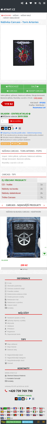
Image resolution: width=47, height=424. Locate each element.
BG (10, 412)
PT (16, 415)
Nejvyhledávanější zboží (15, 360)
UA (10, 418)
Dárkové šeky (12, 350)
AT (35, 408)
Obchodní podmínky (14, 286)
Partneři (10, 363)
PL (42, 408)
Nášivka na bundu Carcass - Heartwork (23, 212)
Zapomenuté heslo (14, 334)
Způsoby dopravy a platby (16, 320)
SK (36, 415)
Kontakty (10, 308)
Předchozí (12, 86)
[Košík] (35, 3)
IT (22, 408)
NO (10, 415)
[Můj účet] (26, 3)
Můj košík (10, 323)
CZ (3, 408)
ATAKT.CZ (8, 9)
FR (16, 408)
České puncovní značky (15, 297)
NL (3, 415)
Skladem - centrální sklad (15, 113)
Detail (24, 269)
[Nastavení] (22, 3)
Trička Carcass (8, 197)
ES (3, 412)
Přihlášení (10, 329)
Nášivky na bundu (10, 189)
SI (41, 415)
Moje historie (11, 347)
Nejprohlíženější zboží (15, 355)
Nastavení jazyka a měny (16, 318)
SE (3, 418)
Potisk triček (27, 422)
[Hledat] (40, 3)
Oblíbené (10, 326)
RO (23, 415)
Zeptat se (5, 144)
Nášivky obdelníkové (11, 193)
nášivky (16, 15)
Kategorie (6, 15)
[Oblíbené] (30, 3)
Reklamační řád (12, 300)
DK (16, 412)
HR (29, 412)
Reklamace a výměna (15, 302)
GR (29, 415)
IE (35, 412)
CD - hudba (7, 184)
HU (42, 412)
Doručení (23, 144)
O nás (9, 283)
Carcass (12, 91)
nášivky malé (26, 15)
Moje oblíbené (12, 344)
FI (22, 412)
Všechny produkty (14, 180)
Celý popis (38, 98)
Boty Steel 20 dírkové (14, 422)
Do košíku (15, 121)
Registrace (11, 331)
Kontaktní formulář (13, 378)
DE (29, 408)
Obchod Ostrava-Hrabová (16, 376)
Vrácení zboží (12, 305)
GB (10, 408)
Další (35, 86)
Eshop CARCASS (35, 91)
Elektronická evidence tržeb (17, 294)
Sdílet (14, 144)
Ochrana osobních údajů (16, 289)
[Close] (44, 3)
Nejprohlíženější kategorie (16, 358)
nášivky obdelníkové (11, 18)
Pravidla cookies (13, 291)
